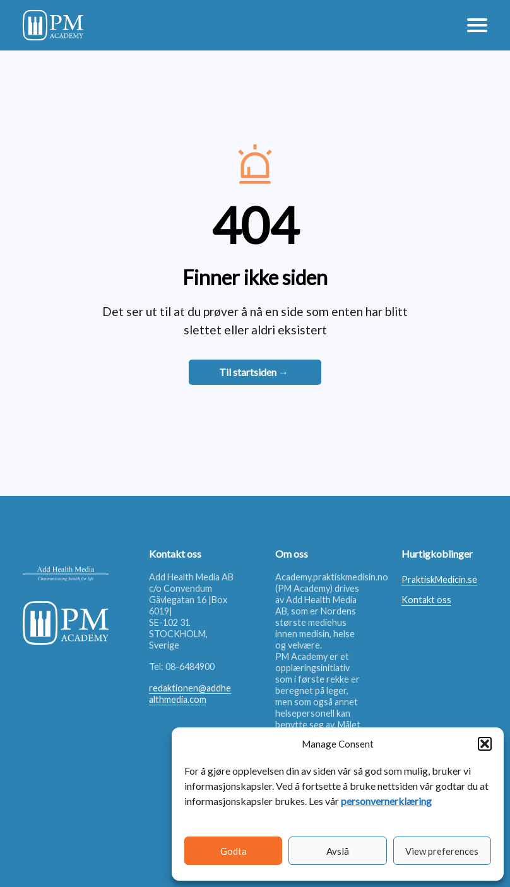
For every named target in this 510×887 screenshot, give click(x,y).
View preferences (441, 851)
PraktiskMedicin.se (439, 579)
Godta (233, 851)
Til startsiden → (253, 372)
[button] (484, 743)
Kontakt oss (426, 599)
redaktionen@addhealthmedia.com (190, 694)
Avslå (337, 851)
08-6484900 (190, 666)
